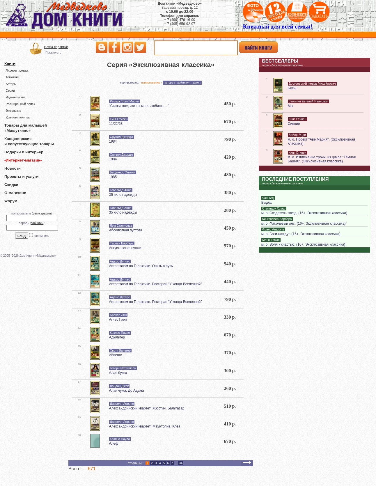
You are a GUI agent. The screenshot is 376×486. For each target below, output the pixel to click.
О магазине (15, 193)
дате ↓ (197, 82)
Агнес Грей (118, 320)
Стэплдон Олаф (273, 208)
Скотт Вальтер (120, 350)
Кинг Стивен (119, 119)
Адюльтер (117, 337)
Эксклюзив (13, 110)
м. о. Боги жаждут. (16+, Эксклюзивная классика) (300, 234)
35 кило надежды (123, 195)
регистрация (42, 213)
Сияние (294, 124)
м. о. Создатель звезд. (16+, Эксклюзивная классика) (304, 213)
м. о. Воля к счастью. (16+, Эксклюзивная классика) (303, 244)
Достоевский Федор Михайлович (312, 83)
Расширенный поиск (20, 104)
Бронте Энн (118, 315)
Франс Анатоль (273, 229)
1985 (113, 177)
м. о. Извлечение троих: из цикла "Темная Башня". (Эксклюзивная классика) (322, 159)
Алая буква (118, 373)
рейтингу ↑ (184, 82)
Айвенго (115, 355)
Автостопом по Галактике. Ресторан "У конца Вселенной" (155, 284)
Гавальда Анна (121, 190)
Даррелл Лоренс (122, 403)
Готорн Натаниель (123, 368)
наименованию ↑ (151, 82)
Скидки (11, 184)
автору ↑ (169, 82)
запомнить (41, 235)
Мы (290, 106)
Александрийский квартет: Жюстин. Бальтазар (147, 408)
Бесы (292, 88)
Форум (10, 201)
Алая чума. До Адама (126, 391)
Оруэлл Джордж (121, 137)
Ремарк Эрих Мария (124, 101)
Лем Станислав (121, 225)
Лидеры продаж (17, 70)
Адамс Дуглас (120, 261)
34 (180, 463)
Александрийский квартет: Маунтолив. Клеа (144, 426)
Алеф (113, 443)
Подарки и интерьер (23, 152)
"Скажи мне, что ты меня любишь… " (139, 106)
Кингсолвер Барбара (277, 219)
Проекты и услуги (21, 176)
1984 (113, 141)
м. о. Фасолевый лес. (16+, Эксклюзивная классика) (303, 223)
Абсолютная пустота (125, 230)
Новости (12, 168)
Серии (10, 90)
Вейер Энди (297, 134)
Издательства (15, 97)
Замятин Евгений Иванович (308, 101)
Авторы (11, 84)
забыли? (37, 223)
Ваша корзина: (56, 47)
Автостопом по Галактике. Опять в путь (141, 266)
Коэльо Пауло (120, 332)
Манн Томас (271, 240)
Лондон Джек (119, 386)
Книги (9, 63)
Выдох (266, 203)
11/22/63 (116, 124)
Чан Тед (268, 198)
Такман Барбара (122, 243)
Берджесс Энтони (123, 172)
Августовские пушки (125, 248)
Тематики (12, 77)
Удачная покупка (17, 117)
